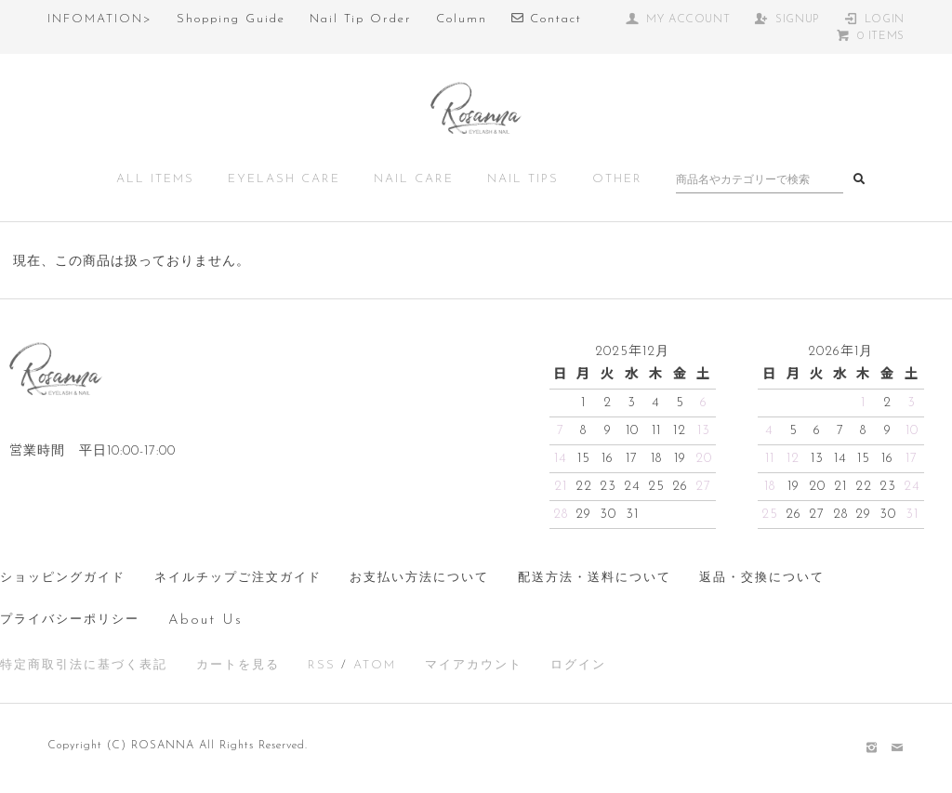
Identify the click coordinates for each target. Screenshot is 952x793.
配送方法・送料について (594, 578)
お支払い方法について (419, 578)
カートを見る (238, 665)
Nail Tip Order (361, 19)
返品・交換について (762, 578)
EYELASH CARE (284, 179)
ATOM (374, 665)
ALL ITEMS (155, 179)
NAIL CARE (414, 179)
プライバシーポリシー (69, 620)
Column (461, 19)
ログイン (578, 665)
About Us (205, 621)
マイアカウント (473, 665)
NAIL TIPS (523, 179)
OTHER (617, 179)
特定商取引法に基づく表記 (83, 665)
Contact (546, 18)
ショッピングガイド (63, 578)
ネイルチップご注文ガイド (238, 578)
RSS (322, 665)
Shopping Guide (231, 19)
